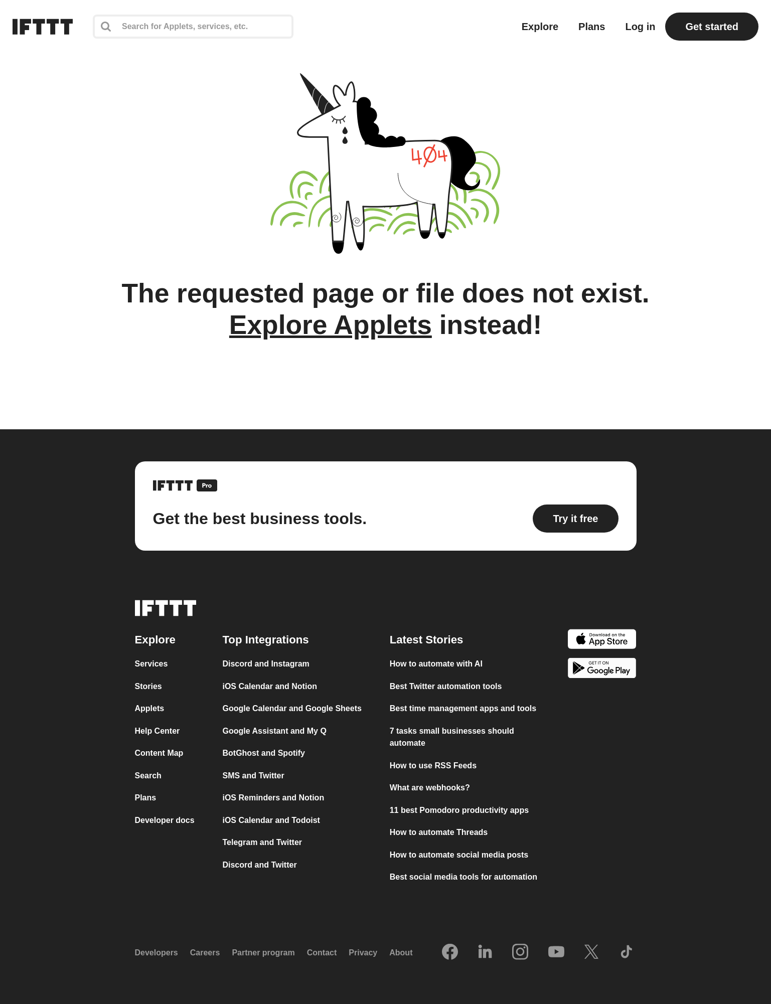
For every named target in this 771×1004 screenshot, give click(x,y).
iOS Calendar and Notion (269, 686)
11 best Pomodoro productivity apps (459, 810)
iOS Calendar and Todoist (271, 820)
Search (148, 775)
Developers (156, 952)
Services (151, 663)
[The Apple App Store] (602, 640)
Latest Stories (427, 639)
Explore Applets (330, 325)
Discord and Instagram (265, 663)
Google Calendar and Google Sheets (291, 708)
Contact (322, 952)
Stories (148, 686)
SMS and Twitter (253, 775)
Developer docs (165, 820)
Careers (205, 952)
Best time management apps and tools (463, 708)
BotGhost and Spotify (263, 753)
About (400, 952)
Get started (711, 26)
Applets (150, 708)
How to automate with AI (436, 663)
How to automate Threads (439, 832)
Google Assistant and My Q (274, 731)
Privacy (363, 952)
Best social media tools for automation (463, 877)
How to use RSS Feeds (433, 765)
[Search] (193, 27)
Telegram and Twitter (262, 842)
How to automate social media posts (459, 855)
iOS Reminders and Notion (273, 797)
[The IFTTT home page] (43, 27)
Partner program (263, 952)
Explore (540, 27)
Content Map (159, 753)
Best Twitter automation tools (446, 686)
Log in (640, 27)
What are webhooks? (430, 787)
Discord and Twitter (259, 865)
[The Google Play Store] (602, 669)
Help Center (157, 731)
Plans (591, 27)
